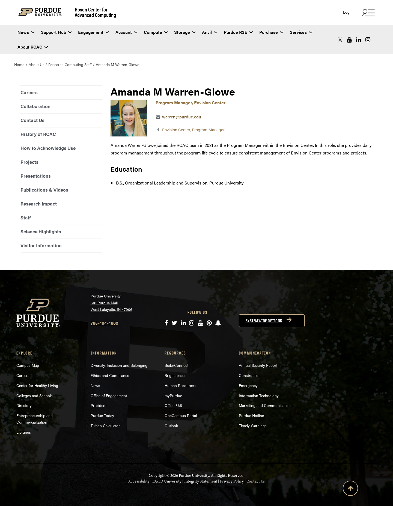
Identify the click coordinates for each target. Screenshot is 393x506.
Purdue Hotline (251, 415)
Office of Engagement (109, 395)
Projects (29, 162)
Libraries (23, 432)
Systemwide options (264, 320)
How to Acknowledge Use (48, 148)
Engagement (93, 32)
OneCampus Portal (181, 415)
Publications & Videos (44, 189)
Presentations (35, 175)
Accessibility (139, 481)
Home (19, 64)
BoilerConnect (176, 365)
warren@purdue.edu (181, 117)
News (25, 32)
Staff (25, 217)
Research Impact (38, 203)
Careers (29, 92)
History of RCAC (38, 134)
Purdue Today (102, 415)
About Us (36, 64)
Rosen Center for (95, 12)
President (98, 405)
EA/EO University (166, 481)
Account (126, 32)
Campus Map (27, 365)
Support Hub (56, 32)
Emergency (248, 385)
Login (348, 12)
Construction (250, 375)
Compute (156, 32)
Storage (184, 32)
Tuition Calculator (105, 425)
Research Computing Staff (69, 64)
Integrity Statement (200, 481)
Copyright (157, 475)
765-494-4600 (104, 323)
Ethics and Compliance (110, 375)
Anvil (209, 32)
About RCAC (32, 47)
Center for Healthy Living (37, 385)
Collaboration (35, 106)
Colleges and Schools (34, 395)
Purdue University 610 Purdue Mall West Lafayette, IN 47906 (111, 302)
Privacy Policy (232, 481)
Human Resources (180, 385)
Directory (24, 405)
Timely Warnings (253, 425)
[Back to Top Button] (350, 489)
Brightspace (174, 375)
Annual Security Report (258, 365)
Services (301, 32)
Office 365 (173, 405)
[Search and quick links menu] (368, 12)
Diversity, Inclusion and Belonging (119, 365)
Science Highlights (40, 231)
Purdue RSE (238, 32)
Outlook (171, 425)
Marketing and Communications (266, 405)
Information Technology (259, 395)
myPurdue (173, 395)
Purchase (271, 32)
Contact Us (32, 120)
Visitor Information (41, 245)
